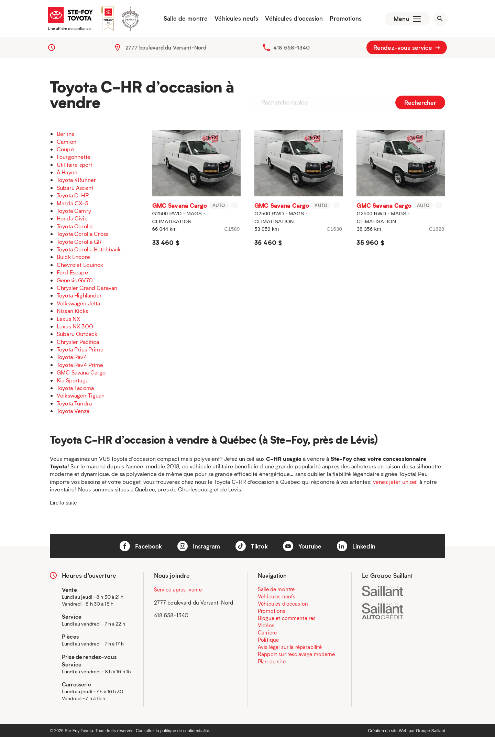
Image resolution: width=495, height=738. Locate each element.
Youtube (302, 547)
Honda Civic (72, 219)
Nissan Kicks (72, 311)
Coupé (65, 149)
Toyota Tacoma (75, 388)
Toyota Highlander (79, 296)
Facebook (141, 547)
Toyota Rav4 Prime (80, 365)
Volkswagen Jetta (78, 303)
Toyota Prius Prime (80, 350)
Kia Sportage (73, 380)
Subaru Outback (77, 334)
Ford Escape (72, 272)
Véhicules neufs (235, 19)
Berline (66, 134)
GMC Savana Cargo (81, 373)
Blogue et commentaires (287, 619)
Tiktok (251, 547)
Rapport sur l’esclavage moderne (296, 655)
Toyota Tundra (74, 404)
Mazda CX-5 (73, 203)
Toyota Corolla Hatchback (89, 249)
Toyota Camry (74, 211)
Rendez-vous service (406, 48)
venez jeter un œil (395, 482)
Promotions (345, 19)
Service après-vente (178, 590)
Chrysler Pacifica (78, 342)
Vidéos (266, 626)
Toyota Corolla (74, 226)
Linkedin (356, 547)
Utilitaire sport (74, 165)
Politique (268, 640)
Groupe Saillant (430, 731)
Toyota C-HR (73, 196)
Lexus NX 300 (75, 326)
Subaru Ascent (75, 188)
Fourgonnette (73, 157)
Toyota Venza (73, 411)
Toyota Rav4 (72, 357)
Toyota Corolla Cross (82, 234)
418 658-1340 (291, 48)
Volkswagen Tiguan (81, 396)
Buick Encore (73, 257)
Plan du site (272, 662)
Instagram (198, 547)
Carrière (267, 633)
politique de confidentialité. (185, 731)
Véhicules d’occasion (293, 19)
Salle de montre (185, 19)
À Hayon (67, 172)
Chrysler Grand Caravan (87, 288)
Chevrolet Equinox (80, 265)
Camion (66, 142)
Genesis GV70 (75, 280)
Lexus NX (68, 319)
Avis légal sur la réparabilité (290, 647)
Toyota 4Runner (76, 180)
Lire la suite (63, 503)
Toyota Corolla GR (79, 242)
